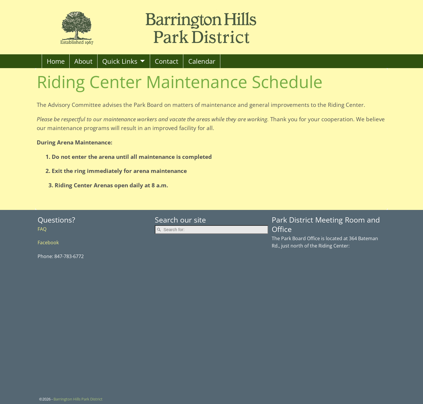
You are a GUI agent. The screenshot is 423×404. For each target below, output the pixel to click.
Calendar (201, 61)
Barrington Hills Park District (78, 399)
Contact (166, 61)
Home (56, 61)
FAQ (42, 228)
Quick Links (119, 61)
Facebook (48, 242)
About (83, 61)
